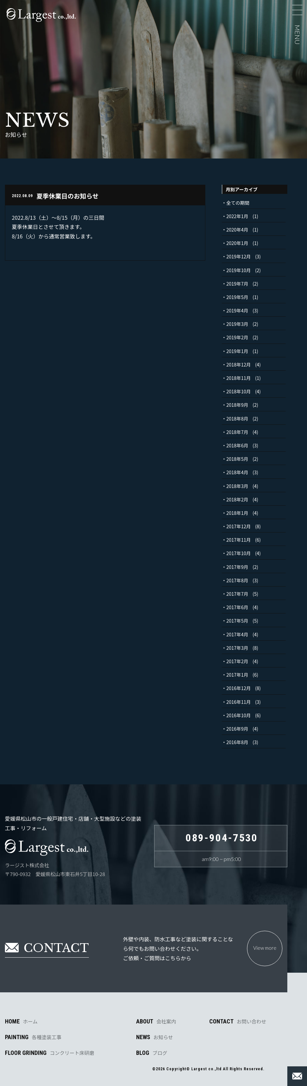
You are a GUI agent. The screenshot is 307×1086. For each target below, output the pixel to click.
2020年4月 (237, 229)
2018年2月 (237, 499)
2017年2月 (237, 661)
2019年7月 (237, 283)
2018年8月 (237, 418)
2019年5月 (237, 297)
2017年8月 (237, 580)
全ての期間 (237, 202)
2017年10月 (238, 553)
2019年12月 (238, 256)
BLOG (151, 1053)
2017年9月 (237, 567)
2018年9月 (237, 405)
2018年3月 (237, 486)
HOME (21, 1021)
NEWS (154, 1037)
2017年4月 (237, 634)
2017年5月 (237, 620)
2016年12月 (238, 688)
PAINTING (33, 1037)
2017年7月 (237, 593)
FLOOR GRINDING (49, 1053)
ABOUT (156, 1021)
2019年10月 (238, 270)
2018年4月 (237, 472)
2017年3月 (237, 648)
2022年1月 (237, 216)
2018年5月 (237, 459)
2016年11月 (238, 702)
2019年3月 (237, 324)
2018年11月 (238, 378)
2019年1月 (237, 351)
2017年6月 (237, 607)
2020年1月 (237, 243)
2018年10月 (238, 391)
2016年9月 (237, 728)
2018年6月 (237, 445)
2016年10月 (238, 715)
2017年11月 (238, 539)
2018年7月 (237, 432)
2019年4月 (237, 310)
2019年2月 (237, 337)
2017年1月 (237, 674)
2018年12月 (238, 364)
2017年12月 (238, 526)
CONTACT (237, 1021)
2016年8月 (237, 742)
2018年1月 (237, 513)
